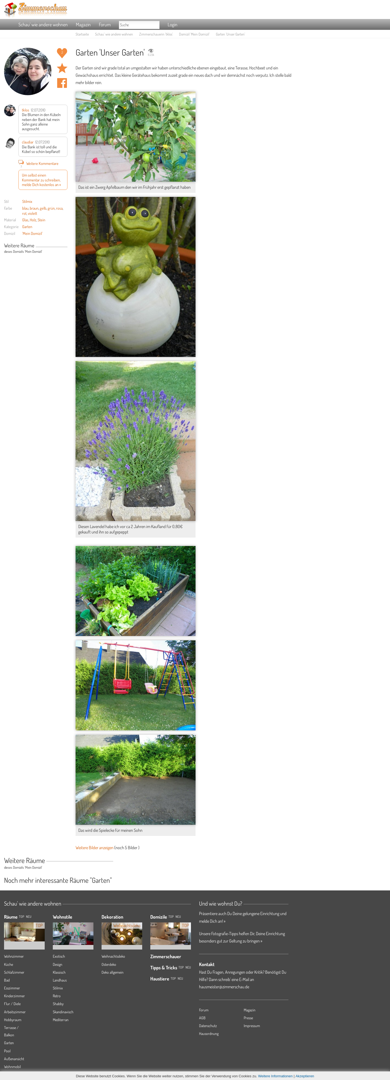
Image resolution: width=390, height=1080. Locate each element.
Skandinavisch (63, 1011)
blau (25, 208)
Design (57, 964)
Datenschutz (208, 1025)
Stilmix (27, 201)
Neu (178, 917)
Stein (41, 219)
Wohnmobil (12, 1066)
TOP (21, 917)
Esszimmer (12, 988)
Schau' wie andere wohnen (43, 24)
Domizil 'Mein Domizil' (194, 34)
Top (171, 917)
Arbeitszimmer (15, 1011)
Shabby (58, 1003)
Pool (7, 1051)
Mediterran (61, 1019)
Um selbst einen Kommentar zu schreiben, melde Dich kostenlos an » (41, 179)
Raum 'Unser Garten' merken (62, 68)
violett (32, 213)
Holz (33, 219)
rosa (59, 208)
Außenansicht (14, 1058)
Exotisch (59, 956)
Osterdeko (109, 964)
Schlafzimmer (14, 972)
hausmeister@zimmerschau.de (224, 986)
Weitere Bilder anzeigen (94, 847)
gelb (43, 208)
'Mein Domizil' (32, 233)
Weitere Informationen (275, 1076)
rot (24, 213)
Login (172, 24)
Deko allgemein (112, 972)
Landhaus (60, 980)
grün (51, 208)
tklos (25, 109)
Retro (57, 995)
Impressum (252, 1025)
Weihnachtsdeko (113, 956)
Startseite (82, 34)
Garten (27, 226)
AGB (202, 1017)
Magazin (83, 24)
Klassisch (59, 972)
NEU (28, 917)
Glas (25, 219)
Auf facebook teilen (62, 83)
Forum (105, 24)
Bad (7, 980)
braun (34, 208)
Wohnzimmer (14, 956)
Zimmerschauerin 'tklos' (156, 34)
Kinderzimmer (14, 995)
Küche (8, 964)
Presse (248, 1017)
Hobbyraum (12, 1019)
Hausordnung (209, 1033)
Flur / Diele (12, 1003)
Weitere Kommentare (38, 163)
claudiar (28, 141)
